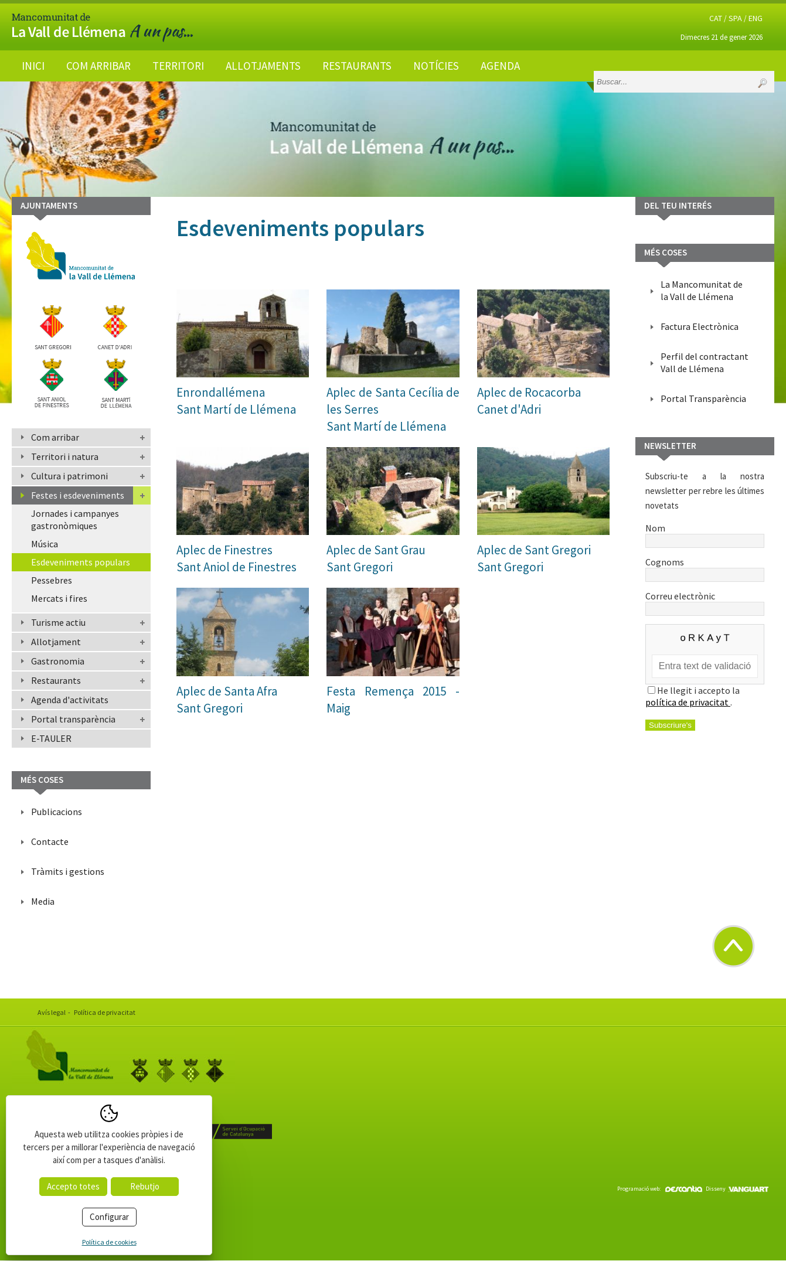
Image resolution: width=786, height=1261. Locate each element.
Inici (33, 66)
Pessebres (51, 580)
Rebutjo (144, 1186)
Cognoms (704, 568)
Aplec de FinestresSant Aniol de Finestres (236, 558)
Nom (704, 534)
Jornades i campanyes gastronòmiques (75, 519)
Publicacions (56, 811)
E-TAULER (51, 738)
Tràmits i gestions (67, 871)
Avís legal (52, 1012)
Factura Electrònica (700, 326)
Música (44, 544)
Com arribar (98, 66)
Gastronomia (57, 661)
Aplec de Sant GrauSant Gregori (376, 558)
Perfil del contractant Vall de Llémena (704, 362)
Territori (178, 66)
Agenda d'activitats (69, 700)
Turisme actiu (58, 622)
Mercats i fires (59, 598)
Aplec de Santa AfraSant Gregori (226, 699)
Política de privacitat (104, 1012)
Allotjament (56, 641)
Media (43, 901)
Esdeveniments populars (80, 562)
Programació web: (659, 1188)
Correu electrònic (704, 602)
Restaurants (357, 66)
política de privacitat (687, 702)
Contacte (50, 841)
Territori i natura (64, 456)
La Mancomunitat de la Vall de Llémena (702, 290)
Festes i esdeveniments (77, 495)
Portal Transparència (703, 398)
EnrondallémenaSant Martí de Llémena (236, 400)
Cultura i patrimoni (69, 476)
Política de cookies (109, 1242)
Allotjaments (263, 66)
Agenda (500, 66)
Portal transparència (73, 719)
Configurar (109, 1216)
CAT (715, 18)
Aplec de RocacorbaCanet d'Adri (529, 400)
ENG (755, 18)
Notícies (436, 66)
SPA (735, 18)
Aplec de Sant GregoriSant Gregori (534, 558)
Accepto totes (73, 1186)
